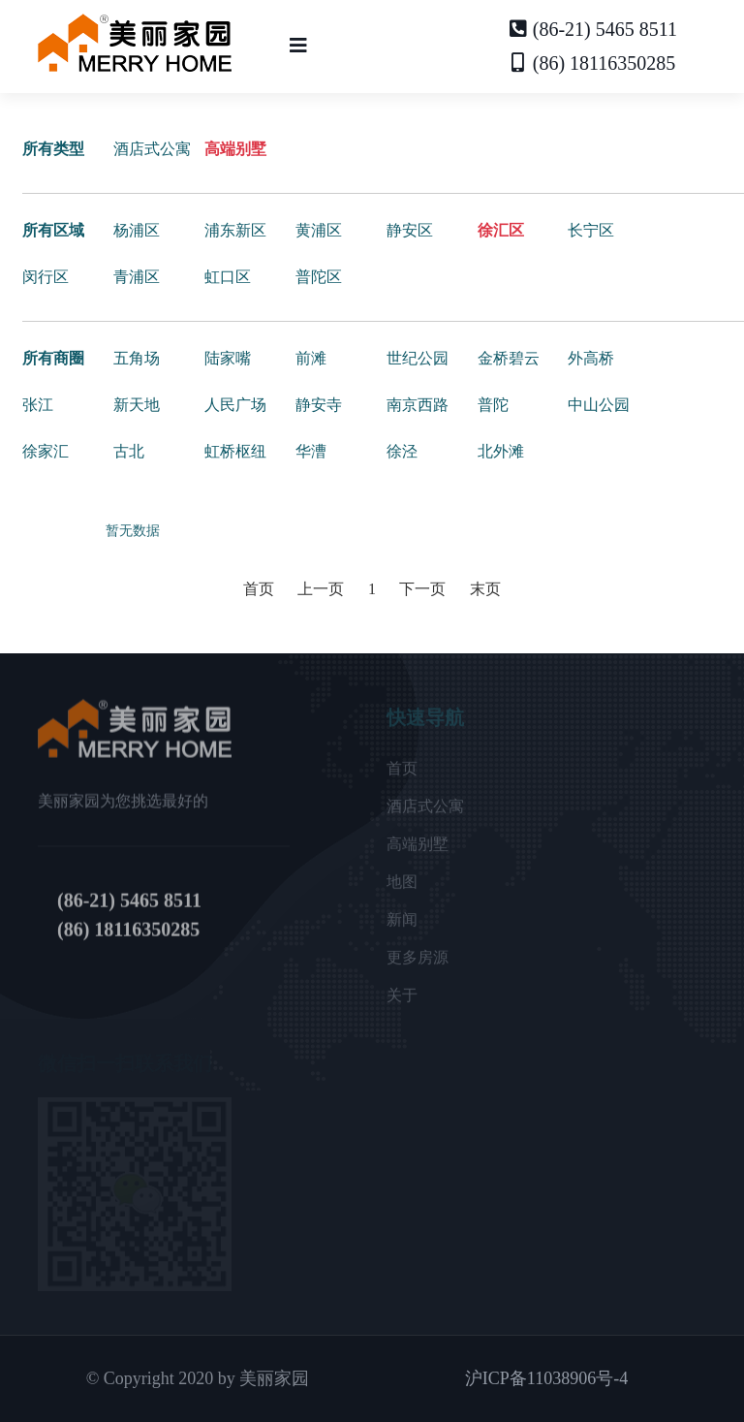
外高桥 (591, 358)
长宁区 (591, 230)
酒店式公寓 (152, 149)
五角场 (136, 358)
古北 (128, 451)
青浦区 (136, 277)
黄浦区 (318, 230)
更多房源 (418, 965)
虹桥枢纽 (235, 451)
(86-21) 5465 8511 (593, 29)
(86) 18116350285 (592, 63)
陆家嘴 (227, 358)
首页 (258, 589)
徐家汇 (45, 451)
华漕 (310, 451)
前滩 (310, 358)
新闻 (402, 927)
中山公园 (599, 404)
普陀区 (318, 277)
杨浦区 (136, 230)
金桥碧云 (509, 358)
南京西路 (418, 404)
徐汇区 (501, 230)
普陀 (493, 404)
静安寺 (318, 404)
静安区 (410, 230)
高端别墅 (235, 149)
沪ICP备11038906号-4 (546, 1378)
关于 (402, 1003)
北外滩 (501, 451)
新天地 (136, 404)
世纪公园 (418, 358)
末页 (485, 589)
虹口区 (227, 277)
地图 (402, 889)
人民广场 (235, 404)
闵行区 (45, 277)
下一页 (422, 589)
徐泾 (402, 451)
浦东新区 (235, 230)
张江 (37, 404)
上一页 (320, 589)
